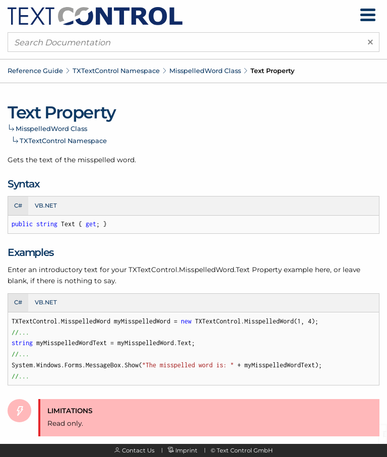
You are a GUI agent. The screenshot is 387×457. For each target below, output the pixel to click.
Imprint (186, 450)
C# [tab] (18, 205)
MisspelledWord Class (205, 71)
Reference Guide (35, 71)
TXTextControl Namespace (116, 71)
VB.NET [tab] (46, 205)
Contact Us (138, 450)
